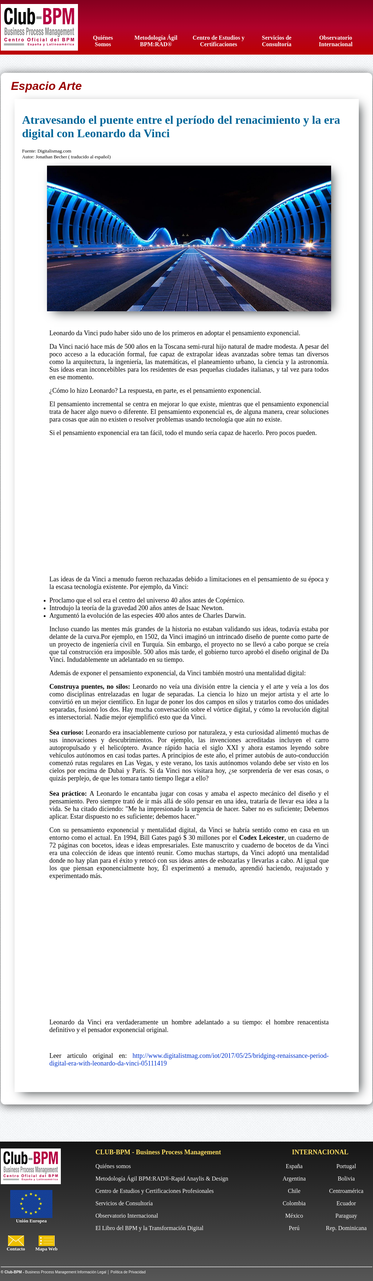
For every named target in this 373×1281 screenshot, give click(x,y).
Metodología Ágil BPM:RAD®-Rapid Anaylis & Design (161, 1178)
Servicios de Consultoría (124, 1203)
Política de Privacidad (128, 1272)
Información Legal (91, 1272)
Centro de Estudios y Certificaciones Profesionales (154, 1191)
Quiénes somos (113, 1166)
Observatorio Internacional (126, 1216)
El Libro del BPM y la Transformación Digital (149, 1228)
